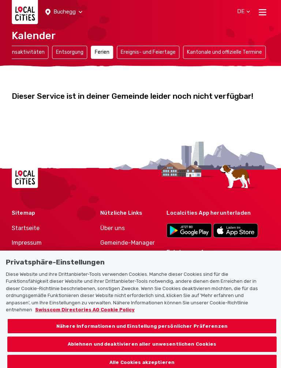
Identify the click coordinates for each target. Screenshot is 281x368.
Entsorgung (69, 52)
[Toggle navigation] (262, 12)
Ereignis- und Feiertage (148, 52)
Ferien (102, 52)
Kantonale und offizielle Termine (224, 52)
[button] (63, 12)
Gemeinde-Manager (127, 242)
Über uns (112, 228)
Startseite (26, 228)
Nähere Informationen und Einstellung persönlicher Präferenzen (142, 329)
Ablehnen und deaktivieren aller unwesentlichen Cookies (142, 347)
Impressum (27, 242)
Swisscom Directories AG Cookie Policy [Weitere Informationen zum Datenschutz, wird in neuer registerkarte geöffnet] (85, 313)
